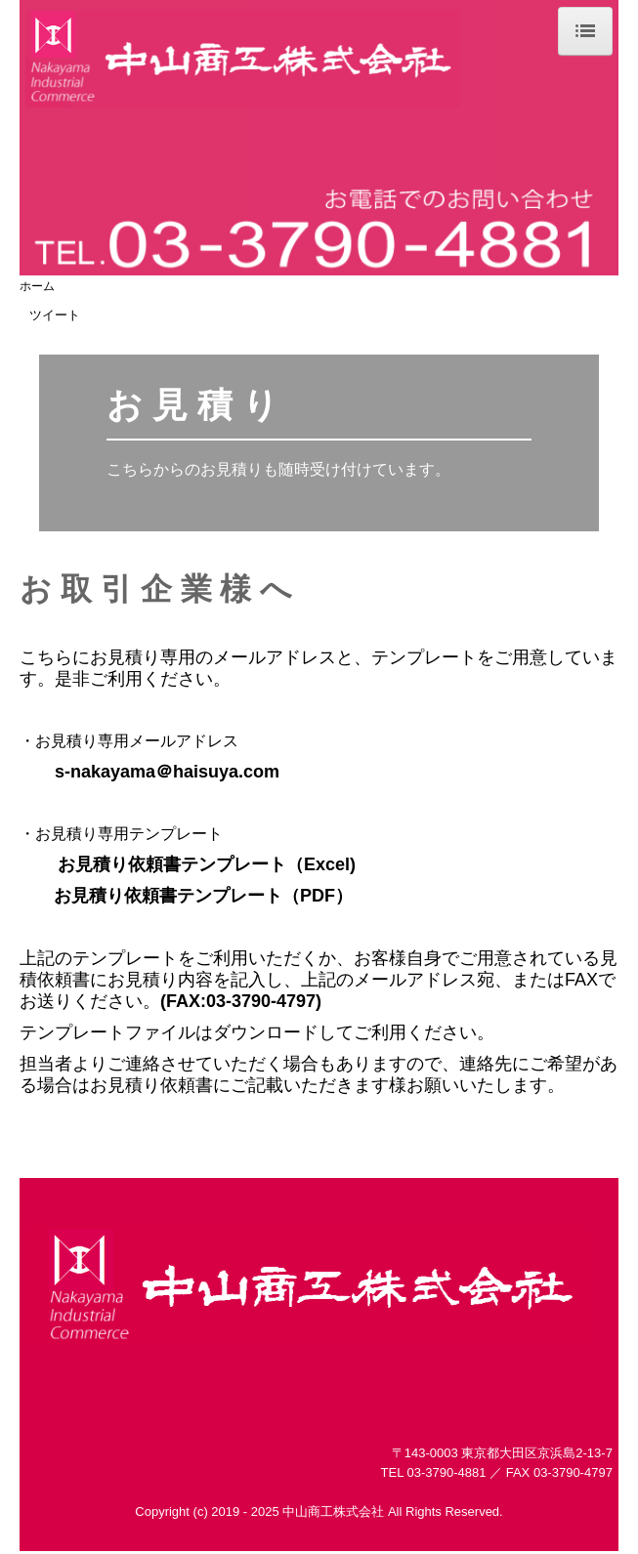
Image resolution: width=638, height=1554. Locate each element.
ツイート (54, 315)
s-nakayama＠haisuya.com (167, 771)
